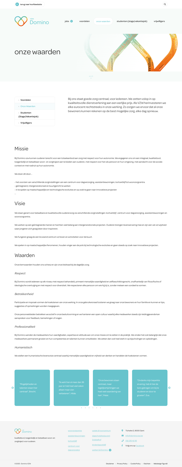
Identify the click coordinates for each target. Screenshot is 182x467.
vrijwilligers (159, 21)
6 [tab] (100, 408)
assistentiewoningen (76, 435)
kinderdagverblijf (99, 444)
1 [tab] (81, 408)
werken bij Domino (101, 450)
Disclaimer (110, 463)
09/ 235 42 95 (131, 440)
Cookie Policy (136, 463)
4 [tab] (93, 408)
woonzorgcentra (75, 430)
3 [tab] (89, 408)
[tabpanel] (32, 388)
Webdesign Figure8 (160, 463)
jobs (69, 21)
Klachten (147, 463)
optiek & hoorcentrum (101, 430)
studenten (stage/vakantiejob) (132, 21)
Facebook (140, 445)
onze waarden (103, 21)
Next (169, 388)
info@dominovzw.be (134, 435)
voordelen (84, 21)
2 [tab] (85, 408)
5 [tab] (96, 408)
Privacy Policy (122, 463)
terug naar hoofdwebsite (28, 4)
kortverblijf (72, 441)
